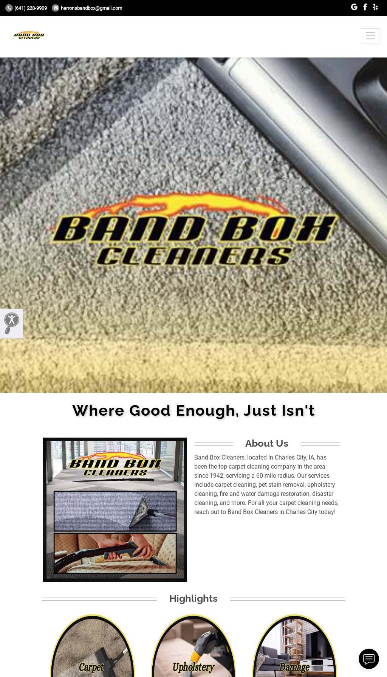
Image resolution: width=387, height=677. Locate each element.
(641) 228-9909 (26, 8)
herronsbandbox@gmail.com (87, 8)
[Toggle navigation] (370, 35)
